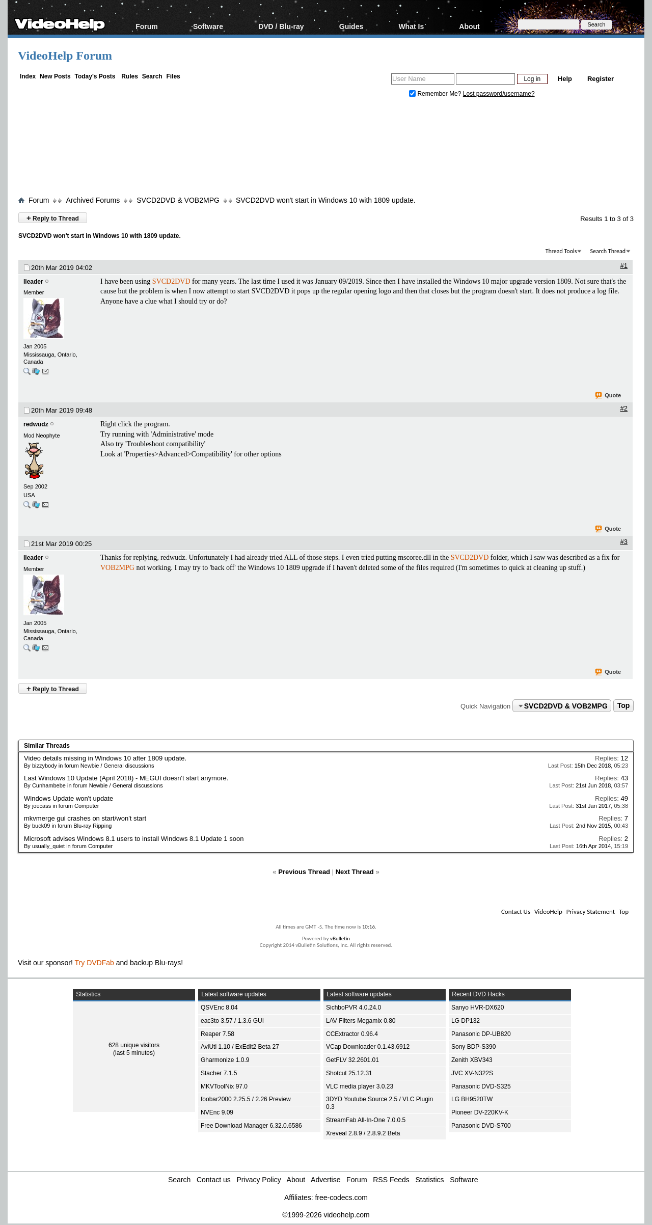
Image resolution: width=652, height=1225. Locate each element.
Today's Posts (94, 76)
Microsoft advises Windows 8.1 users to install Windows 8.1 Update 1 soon (133, 838)
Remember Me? (436, 93)
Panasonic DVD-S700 (481, 1125)
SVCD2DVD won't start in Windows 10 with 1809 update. (326, 200)
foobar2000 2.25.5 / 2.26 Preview (246, 1099)
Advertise (325, 1180)
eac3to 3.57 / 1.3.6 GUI (232, 1020)
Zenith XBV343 (472, 1060)
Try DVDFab (94, 963)
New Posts (55, 76)
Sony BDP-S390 (473, 1046)
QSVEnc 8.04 (219, 1007)
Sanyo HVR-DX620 (477, 1007)
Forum (146, 26)
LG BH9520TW (472, 1099)
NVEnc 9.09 (217, 1112)
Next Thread (355, 872)
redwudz (35, 424)
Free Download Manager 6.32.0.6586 (251, 1125)
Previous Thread (304, 872)
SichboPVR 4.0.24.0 (353, 1007)
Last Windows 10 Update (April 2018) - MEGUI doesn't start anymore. (126, 778)
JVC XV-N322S (472, 1073)
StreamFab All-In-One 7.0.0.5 (365, 1120)
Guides (351, 26)
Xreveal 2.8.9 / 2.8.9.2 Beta (363, 1133)
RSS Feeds (391, 1180)
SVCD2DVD (171, 281)
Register (600, 79)
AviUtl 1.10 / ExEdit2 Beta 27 (240, 1046)
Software (208, 26)
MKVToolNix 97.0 (224, 1086)
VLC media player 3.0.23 (359, 1086)
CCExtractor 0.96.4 (352, 1034)
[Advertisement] (326, 149)
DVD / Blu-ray (281, 26)
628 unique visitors (133, 1045)
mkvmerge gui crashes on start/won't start (85, 818)
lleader (33, 281)
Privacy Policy (259, 1180)
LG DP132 (465, 1020)
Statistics (430, 1180)
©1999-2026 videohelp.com (325, 1215)
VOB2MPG (117, 567)
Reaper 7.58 (217, 1034)
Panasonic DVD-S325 (481, 1086)
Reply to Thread (52, 217)
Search (152, 76)
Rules (129, 76)
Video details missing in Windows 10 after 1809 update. (105, 758)
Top (623, 706)
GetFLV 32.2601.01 (352, 1060)
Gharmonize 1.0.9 (225, 1060)
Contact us (214, 1180)
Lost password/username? (499, 93)
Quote (608, 396)
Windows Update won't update (68, 798)
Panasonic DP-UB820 (481, 1034)
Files (173, 76)
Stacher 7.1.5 (219, 1073)
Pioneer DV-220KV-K (479, 1112)
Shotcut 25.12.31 (349, 1073)
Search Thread (608, 251)
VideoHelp (548, 911)
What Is (411, 26)
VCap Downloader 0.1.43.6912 (368, 1046)
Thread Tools (561, 251)
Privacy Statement (590, 911)
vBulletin (340, 938)
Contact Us (515, 911)
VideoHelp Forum (65, 55)
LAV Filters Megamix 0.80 (361, 1020)
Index (28, 76)
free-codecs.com (341, 1197)
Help (565, 79)
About (469, 26)
